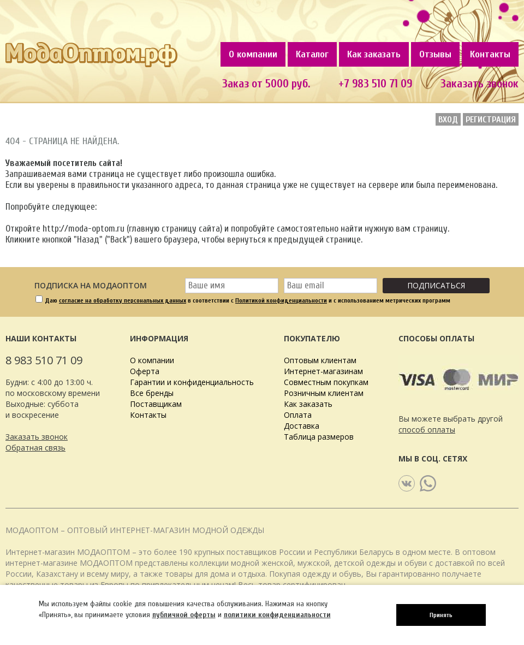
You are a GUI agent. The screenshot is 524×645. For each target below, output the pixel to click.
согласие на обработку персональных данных (122, 300)
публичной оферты (184, 614)
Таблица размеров (319, 436)
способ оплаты (426, 429)
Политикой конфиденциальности (281, 300)
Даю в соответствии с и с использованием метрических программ (247, 300)
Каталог (312, 54)
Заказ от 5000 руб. (266, 83)
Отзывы (435, 54)
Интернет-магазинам (323, 371)
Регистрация (491, 120)
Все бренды (152, 393)
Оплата (298, 415)
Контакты (490, 54)
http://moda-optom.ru (83, 228)
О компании (253, 54)
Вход (448, 120)
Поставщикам (156, 404)
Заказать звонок (36, 436)
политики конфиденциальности (277, 614)
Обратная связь (35, 447)
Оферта (144, 371)
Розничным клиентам (324, 393)
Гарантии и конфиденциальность (192, 382)
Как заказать (374, 54)
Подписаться (436, 285)
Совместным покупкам (326, 382)
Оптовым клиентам (320, 360)
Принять (441, 615)
